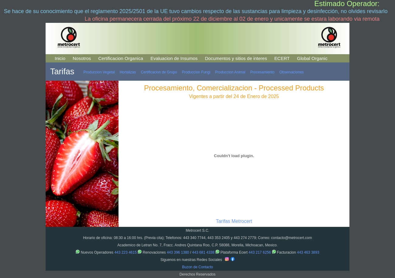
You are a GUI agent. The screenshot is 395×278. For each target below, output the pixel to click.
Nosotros (82, 58)
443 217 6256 (260, 252)
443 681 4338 (203, 252)
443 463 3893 (308, 252)
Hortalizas (128, 72)
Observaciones (292, 72)
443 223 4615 (125, 252)
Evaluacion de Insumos (173, 58)
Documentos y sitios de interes (236, 58)
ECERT (282, 58)
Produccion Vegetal (99, 72)
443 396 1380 (178, 252)
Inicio (60, 58)
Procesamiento (262, 72)
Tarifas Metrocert (234, 221)
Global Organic (312, 58)
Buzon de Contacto (197, 267)
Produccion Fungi (196, 72)
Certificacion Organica (120, 58)
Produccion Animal (230, 72)
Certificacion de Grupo (159, 72)
